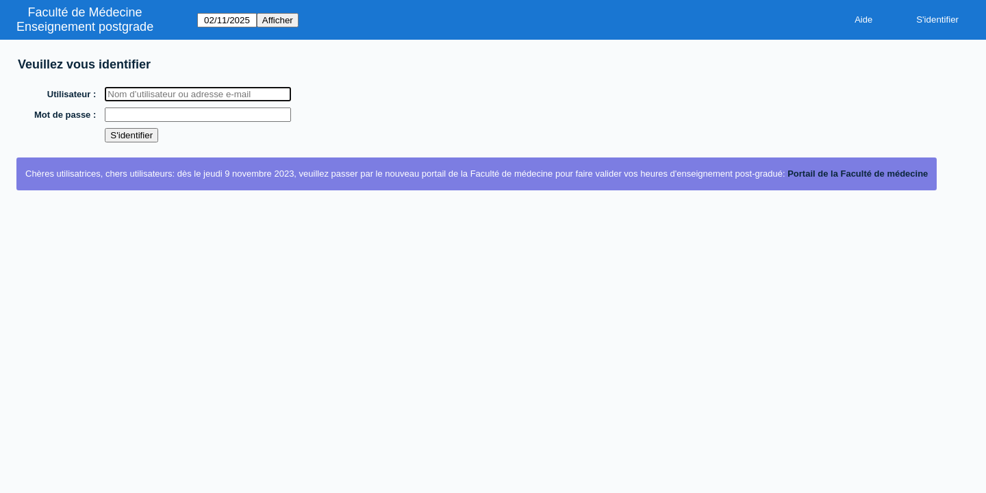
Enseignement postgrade (84, 27)
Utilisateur (70, 94)
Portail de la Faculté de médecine (857, 173)
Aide (863, 19)
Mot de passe (63, 115)
